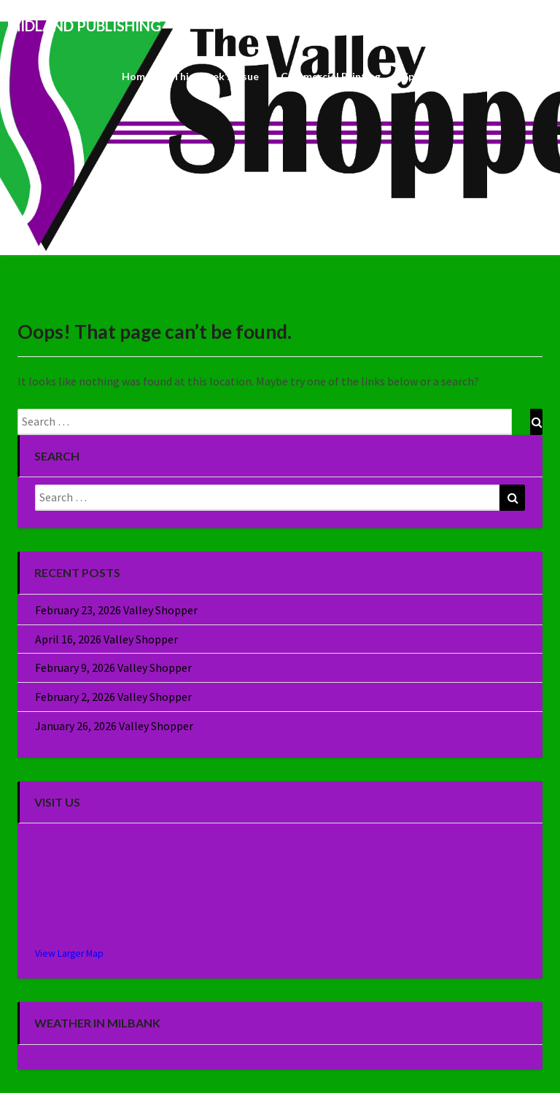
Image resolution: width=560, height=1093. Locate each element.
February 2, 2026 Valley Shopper (113, 696)
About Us (519, 76)
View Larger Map (69, 953)
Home (136, 76)
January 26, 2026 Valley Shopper (114, 725)
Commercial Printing (331, 76)
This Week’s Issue (216, 76)
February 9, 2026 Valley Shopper (113, 667)
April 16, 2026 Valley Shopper (106, 639)
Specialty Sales (438, 76)
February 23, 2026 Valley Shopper (116, 610)
